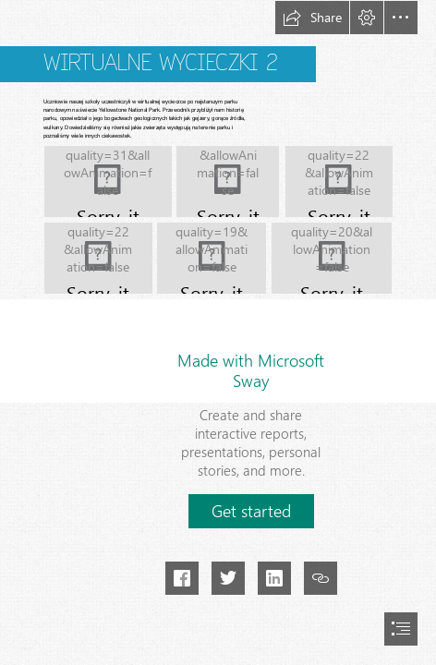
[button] (312, 17)
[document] (218, 332)
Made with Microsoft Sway (250, 370)
